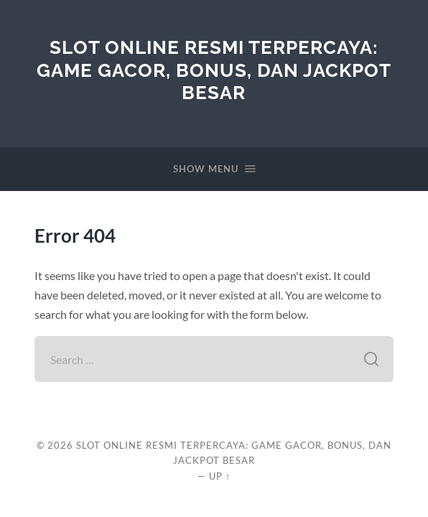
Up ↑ (220, 476)
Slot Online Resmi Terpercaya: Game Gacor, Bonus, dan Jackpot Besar (214, 69)
